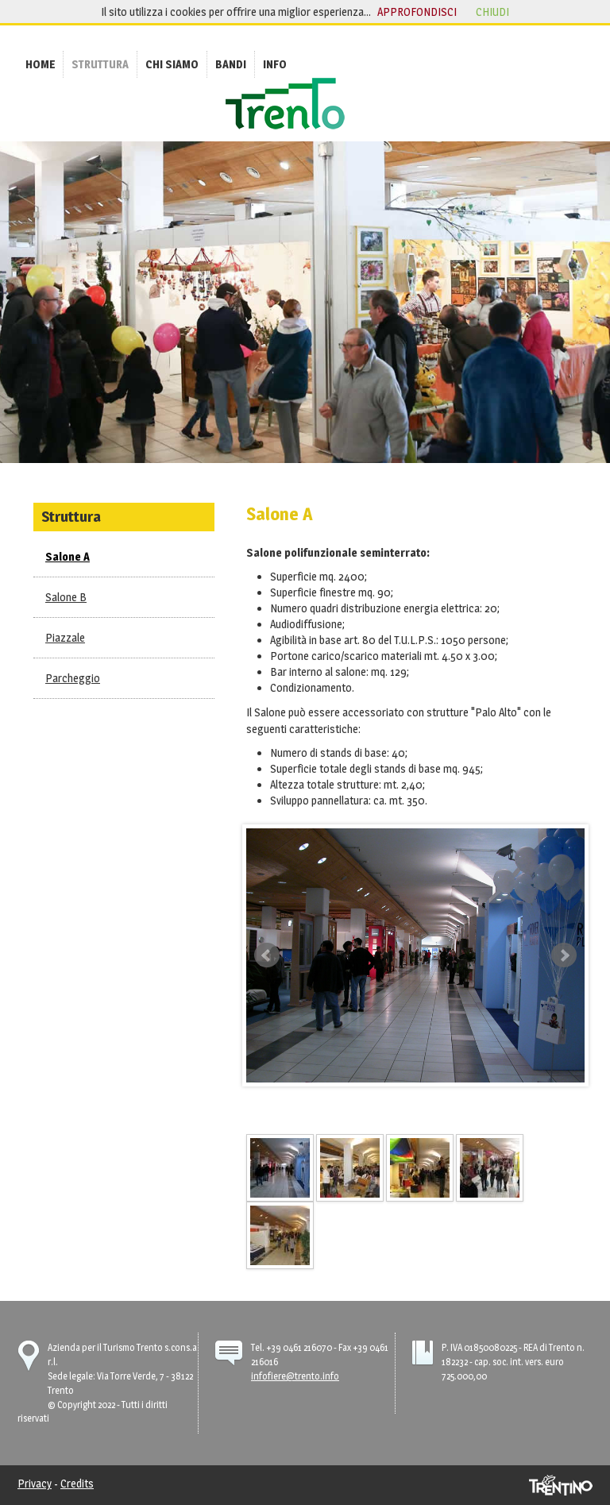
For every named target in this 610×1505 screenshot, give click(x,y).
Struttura (71, 516)
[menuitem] (40, 64)
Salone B (66, 597)
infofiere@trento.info (295, 1376)
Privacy (34, 1483)
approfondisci (417, 11)
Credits (77, 1483)
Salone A (67, 556)
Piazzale (65, 637)
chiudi (492, 11)
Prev (267, 955)
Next (564, 955)
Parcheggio (72, 678)
